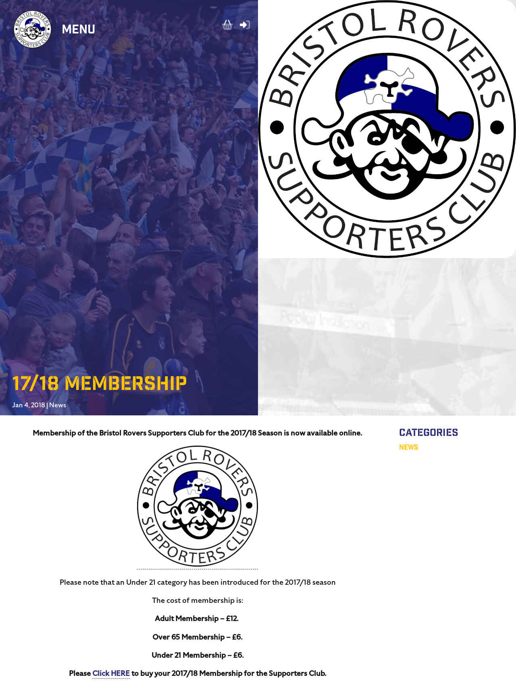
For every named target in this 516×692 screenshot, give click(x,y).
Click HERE (111, 673)
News (57, 405)
